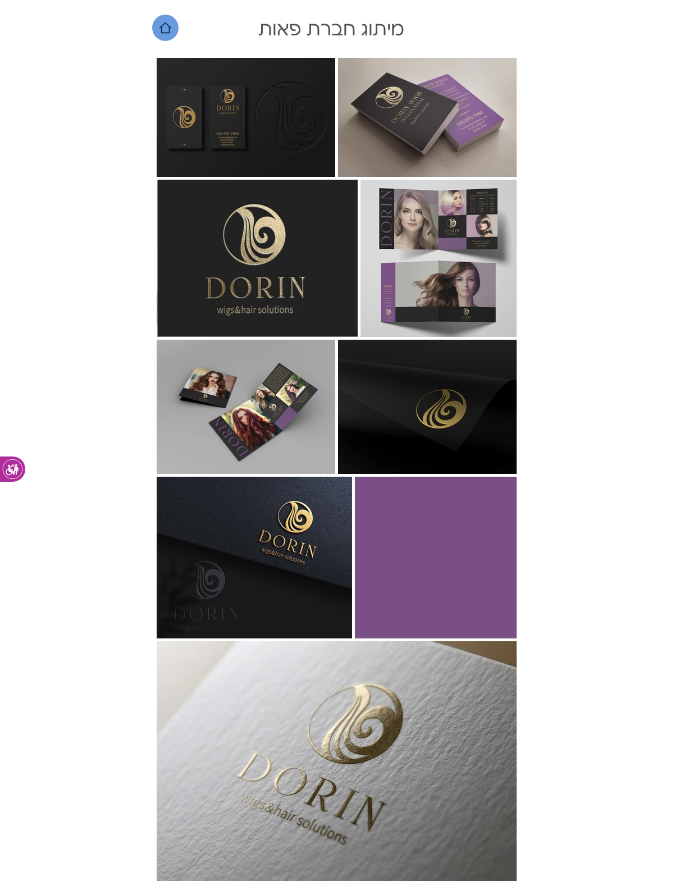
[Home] (165, 28)
